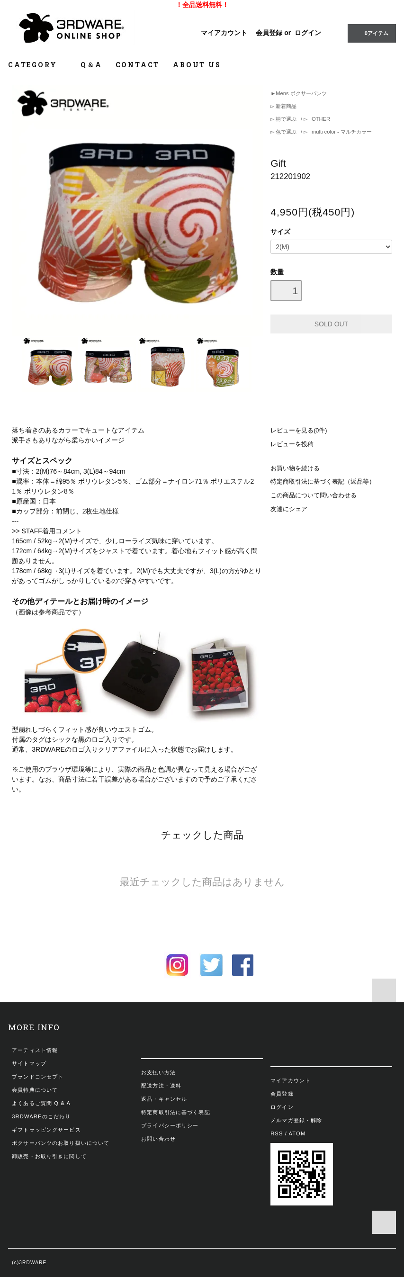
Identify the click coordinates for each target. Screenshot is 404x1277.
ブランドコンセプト (37, 1076)
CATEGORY (37, 64)
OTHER (320, 119)
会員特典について (35, 1090)
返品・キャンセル (164, 1099)
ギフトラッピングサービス (46, 1130)
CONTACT (138, 64)
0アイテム (370, 32)
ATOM (297, 1133)
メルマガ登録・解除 (296, 1120)
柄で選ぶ (286, 119)
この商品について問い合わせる (313, 495)
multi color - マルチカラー (341, 132)
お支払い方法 (158, 1072)
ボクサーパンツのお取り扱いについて (60, 1143)
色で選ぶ (286, 132)
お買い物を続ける (295, 468)
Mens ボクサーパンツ (301, 93)
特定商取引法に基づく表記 (175, 1112)
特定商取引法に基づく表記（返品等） (322, 481)
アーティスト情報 (35, 1050)
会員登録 (269, 32)
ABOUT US (197, 64)
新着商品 (285, 106)
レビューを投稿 (292, 444)
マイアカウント (224, 32)
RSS (276, 1133)
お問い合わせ (158, 1139)
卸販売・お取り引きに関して (49, 1156)
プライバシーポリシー (169, 1125)
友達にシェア (288, 509)
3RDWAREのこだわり (41, 1116)
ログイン (308, 32)
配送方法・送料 (161, 1085)
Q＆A (91, 64)
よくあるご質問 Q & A (41, 1103)
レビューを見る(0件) (298, 430)
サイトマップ (29, 1063)
